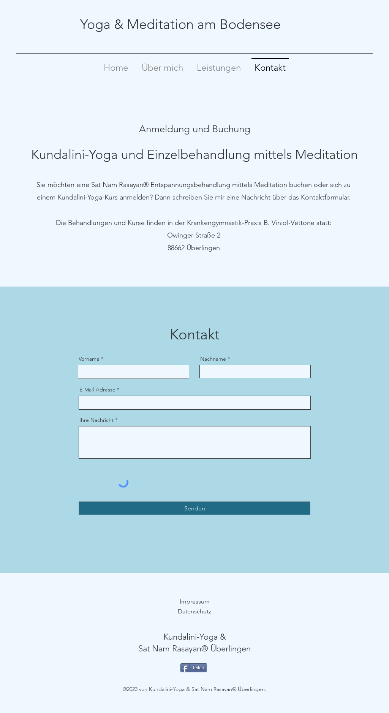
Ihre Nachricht (96, 420)
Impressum (195, 601)
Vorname (89, 358)
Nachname (213, 358)
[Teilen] (193, 667)
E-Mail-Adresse (97, 389)
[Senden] (194, 508)
